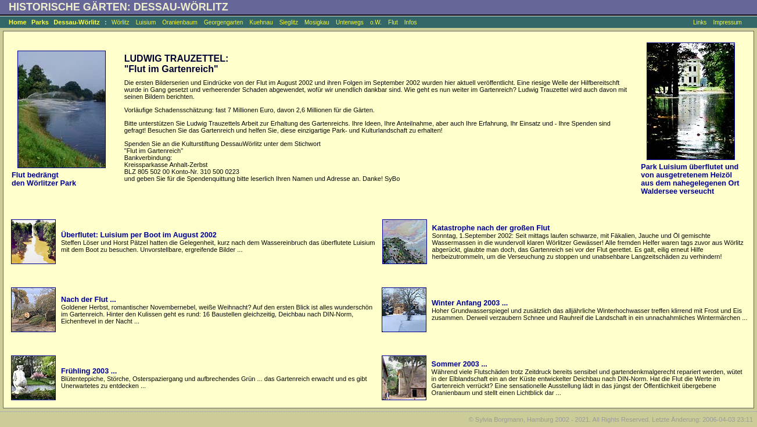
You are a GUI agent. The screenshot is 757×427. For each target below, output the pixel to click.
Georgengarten (223, 22)
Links (699, 22)
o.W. (376, 22)
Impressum (727, 22)
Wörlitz (121, 22)
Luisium (146, 22)
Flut (393, 22)
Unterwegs (350, 22)
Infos (410, 22)
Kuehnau (260, 22)
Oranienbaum (180, 22)
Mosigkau (316, 22)
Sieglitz (288, 22)
